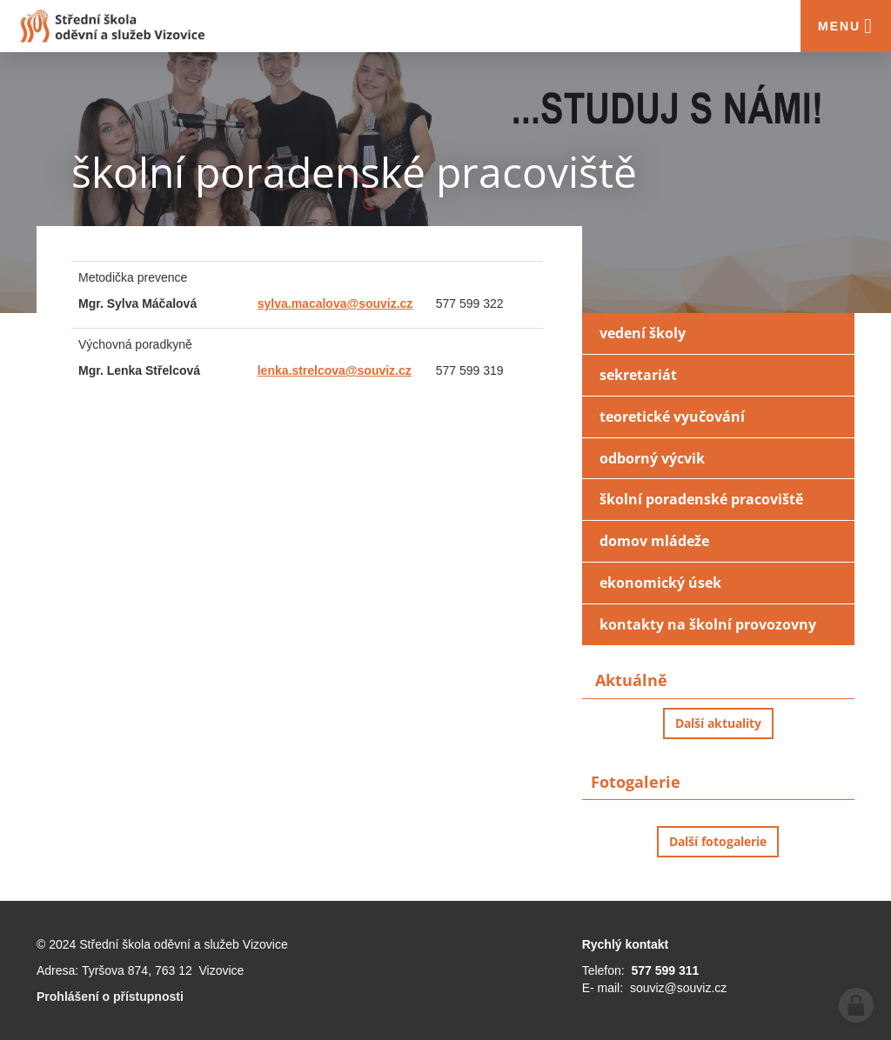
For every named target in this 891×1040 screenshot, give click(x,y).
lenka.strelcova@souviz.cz (335, 370)
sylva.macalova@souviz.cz (335, 303)
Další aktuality (718, 723)
